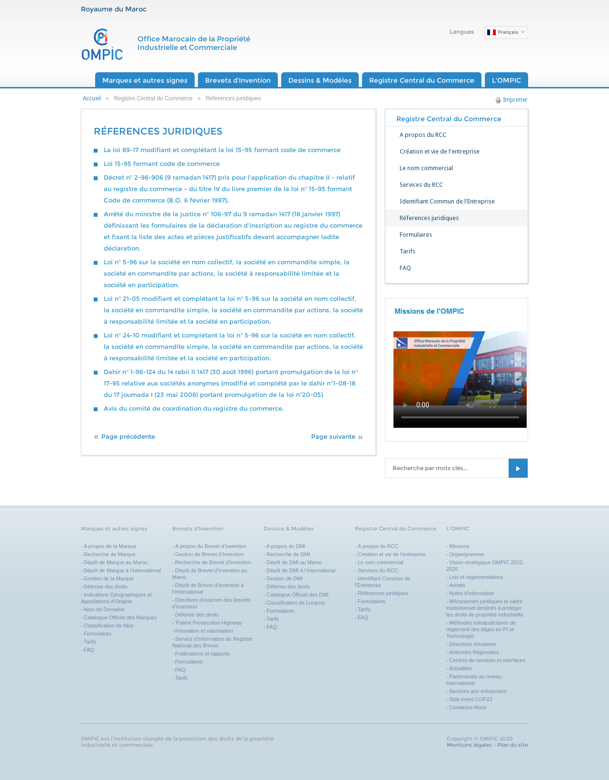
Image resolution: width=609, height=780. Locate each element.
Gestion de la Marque (109, 578)
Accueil (92, 98)
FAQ (405, 267)
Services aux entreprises (477, 691)
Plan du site (512, 745)
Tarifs (407, 251)
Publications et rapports (202, 653)
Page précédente (128, 436)
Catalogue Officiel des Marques (120, 617)
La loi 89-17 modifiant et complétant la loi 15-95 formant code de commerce (222, 150)
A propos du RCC (423, 134)
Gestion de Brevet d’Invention (209, 554)
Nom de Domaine (104, 609)
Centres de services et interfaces (487, 660)
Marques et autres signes (144, 80)
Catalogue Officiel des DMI (297, 594)
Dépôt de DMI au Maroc (294, 562)
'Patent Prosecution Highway (208, 623)
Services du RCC (421, 184)
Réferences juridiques (429, 217)
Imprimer (511, 99)
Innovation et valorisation (204, 631)
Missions (459, 546)
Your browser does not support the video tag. (460, 368)
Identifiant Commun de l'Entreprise (447, 201)
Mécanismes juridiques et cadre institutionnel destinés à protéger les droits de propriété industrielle (484, 607)
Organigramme (466, 554)
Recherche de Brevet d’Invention (214, 562)
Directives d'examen (472, 644)
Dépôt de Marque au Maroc (115, 562)
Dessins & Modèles (320, 80)
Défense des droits (106, 586)
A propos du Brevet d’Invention (210, 546)
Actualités (460, 668)
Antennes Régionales (474, 652)
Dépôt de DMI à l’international (300, 570)
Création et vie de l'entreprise (440, 151)
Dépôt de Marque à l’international (122, 570)
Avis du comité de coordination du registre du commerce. (194, 408)
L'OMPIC (506, 80)
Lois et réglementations (476, 577)
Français (508, 32)
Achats (457, 585)
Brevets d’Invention (238, 80)
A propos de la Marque (110, 546)
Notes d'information (471, 593)
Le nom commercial (426, 168)
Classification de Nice (109, 625)
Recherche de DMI (288, 554)
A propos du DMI (285, 546)
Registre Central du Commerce (421, 80)
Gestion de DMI (284, 578)
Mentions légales (469, 745)
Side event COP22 (470, 699)
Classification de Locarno (295, 603)
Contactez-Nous (468, 707)
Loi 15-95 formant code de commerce (162, 163)
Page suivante (333, 436)
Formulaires (416, 234)
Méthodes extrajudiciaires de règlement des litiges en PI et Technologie (481, 629)
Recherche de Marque (110, 554)
